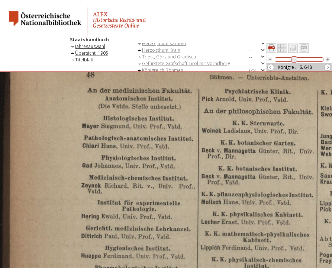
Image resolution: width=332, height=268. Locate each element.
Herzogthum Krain (161, 50)
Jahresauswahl (90, 46)
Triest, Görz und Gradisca (169, 57)
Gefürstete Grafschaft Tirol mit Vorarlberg (186, 63)
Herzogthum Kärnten (164, 43)
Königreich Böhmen (162, 70)
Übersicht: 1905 (91, 53)
